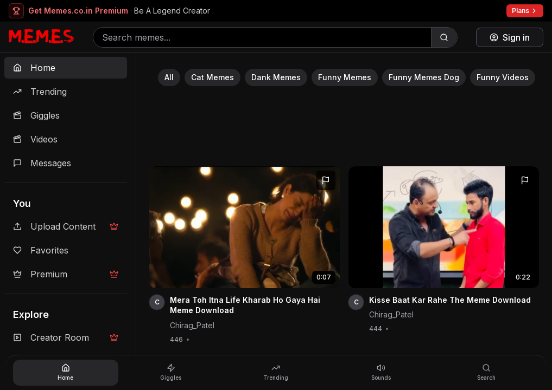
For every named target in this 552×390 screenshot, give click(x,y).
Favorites (40, 250)
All (169, 77)
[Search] (444, 37)
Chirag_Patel (192, 325)
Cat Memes (212, 77)
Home (34, 67)
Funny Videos (503, 77)
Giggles (36, 115)
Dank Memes (276, 77)
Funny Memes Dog (424, 77)
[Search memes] (262, 37)
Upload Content (65, 226)
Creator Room (65, 337)
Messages (42, 163)
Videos (35, 139)
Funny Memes (344, 77)
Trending (40, 91)
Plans (525, 10)
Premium (65, 274)
